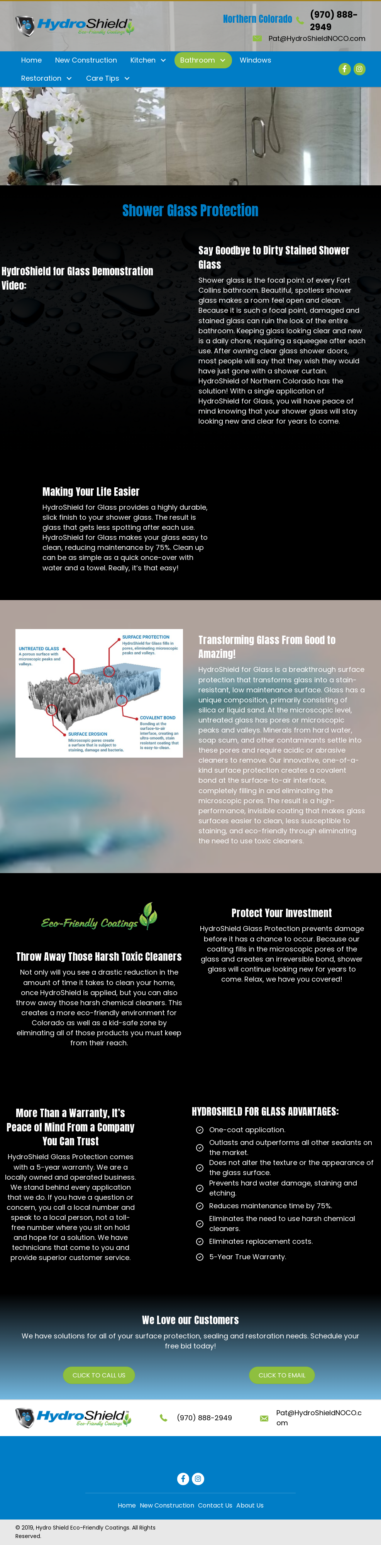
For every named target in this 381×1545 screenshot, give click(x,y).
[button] (163, 60)
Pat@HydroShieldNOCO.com (317, 38)
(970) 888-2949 (204, 1418)
